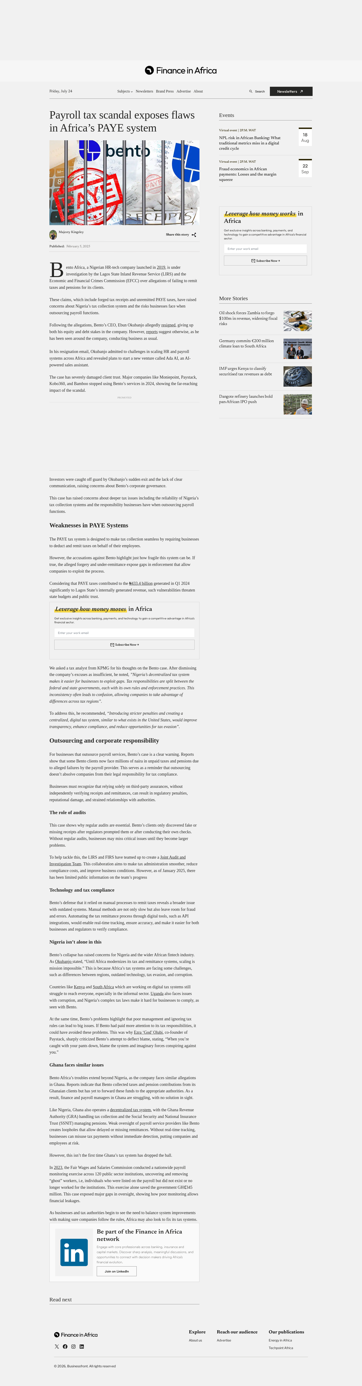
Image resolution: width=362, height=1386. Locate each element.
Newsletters (287, 91)
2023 (58, 1167)
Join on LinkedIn (117, 1271)
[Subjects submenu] (132, 91)
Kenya (79, 987)
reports (152, 331)
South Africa (103, 987)
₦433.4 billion (141, 583)
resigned (168, 325)
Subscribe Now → (127, 644)
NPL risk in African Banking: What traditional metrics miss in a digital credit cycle (250, 143)
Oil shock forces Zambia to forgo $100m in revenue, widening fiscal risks (248, 318)
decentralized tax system (130, 1110)
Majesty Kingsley (71, 232)
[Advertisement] (181, 31)
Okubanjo (64, 961)
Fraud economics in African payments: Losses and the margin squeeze (247, 174)
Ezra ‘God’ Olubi (148, 1032)
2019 (161, 267)
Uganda (157, 993)
